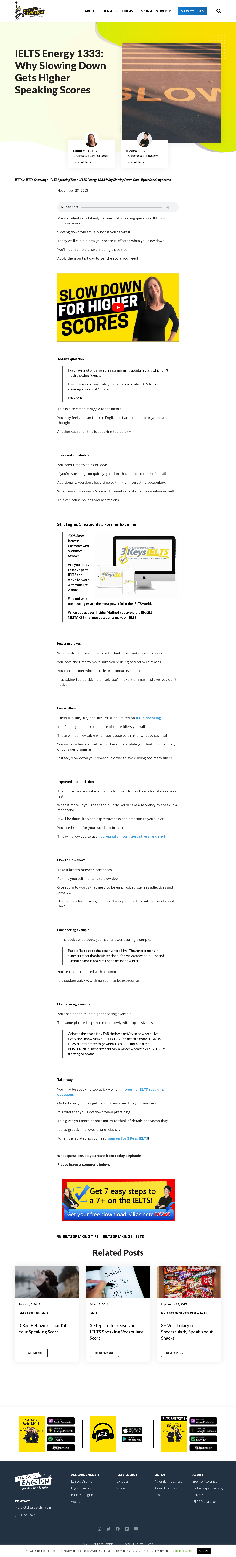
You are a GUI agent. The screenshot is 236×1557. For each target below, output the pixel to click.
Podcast (127, 11)
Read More (33, 1353)
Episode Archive (81, 1481)
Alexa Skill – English (167, 1488)
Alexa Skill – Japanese (168, 1481)
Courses (107, 11)
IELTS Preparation (204, 1502)
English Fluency (81, 1488)
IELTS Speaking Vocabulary (179, 1312)
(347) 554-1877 (25, 1515)
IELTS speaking (148, 718)
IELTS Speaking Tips (62, 180)
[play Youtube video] (118, 307)
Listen (160, 1475)
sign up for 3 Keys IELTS (128, 1138)
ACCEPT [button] (203, 1550)
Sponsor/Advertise (157, 11)
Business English (82, 1495)
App (157, 1495)
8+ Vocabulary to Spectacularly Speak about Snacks (187, 1332)
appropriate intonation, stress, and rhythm (134, 836)
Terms (139, 1544)
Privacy (127, 1544)
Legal (150, 1544)
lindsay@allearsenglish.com (33, 1507)
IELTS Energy (126, 1475)
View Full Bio (82, 162)
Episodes (122, 1481)
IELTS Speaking (36, 180)
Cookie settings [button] (182, 1550)
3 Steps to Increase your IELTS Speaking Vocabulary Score (116, 1332)
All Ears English (85, 1475)
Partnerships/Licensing (207, 1488)
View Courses (192, 11)
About (90, 11)
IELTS (19, 180)
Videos (75, 1502)
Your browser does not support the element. (118, 207)
